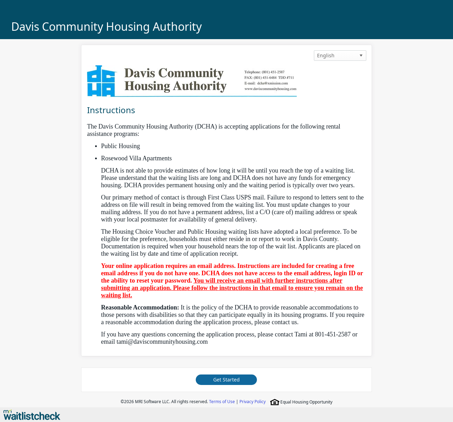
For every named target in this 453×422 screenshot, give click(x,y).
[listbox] (340, 55)
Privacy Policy (252, 402)
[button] (361, 55)
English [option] (326, 55)
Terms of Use (222, 402)
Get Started (226, 379)
